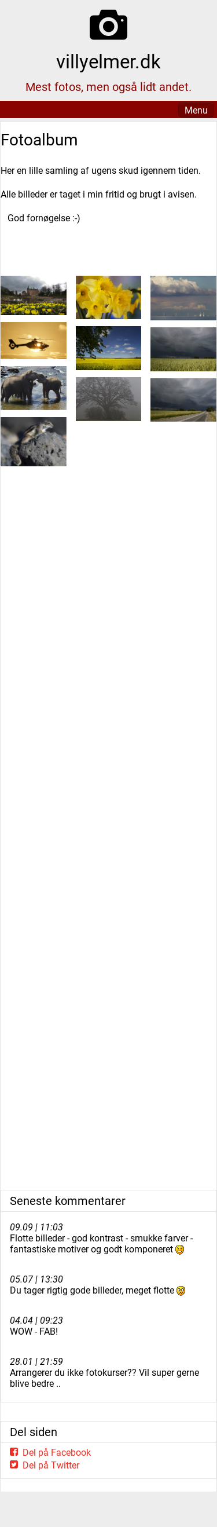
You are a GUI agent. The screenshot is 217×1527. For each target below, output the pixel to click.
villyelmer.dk (108, 61)
